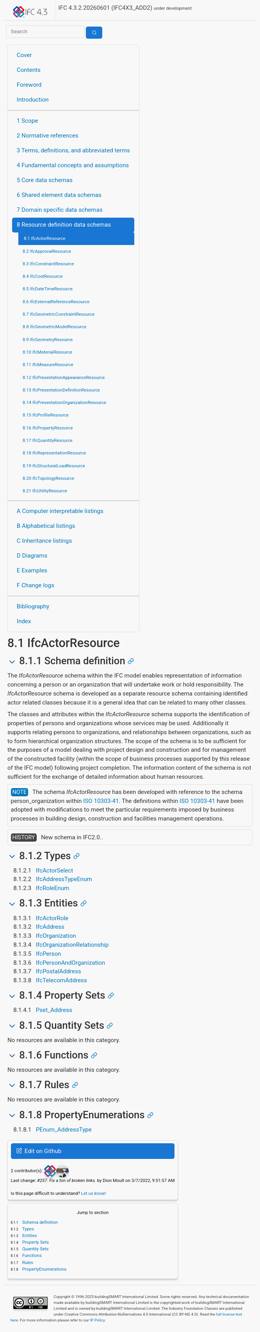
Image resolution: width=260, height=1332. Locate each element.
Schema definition (39, 1222)
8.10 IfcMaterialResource (47, 352)
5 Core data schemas (45, 180)
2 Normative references (47, 135)
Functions (31, 1255)
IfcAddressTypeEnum (64, 879)
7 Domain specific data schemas (60, 209)
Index (24, 621)
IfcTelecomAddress (61, 980)
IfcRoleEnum (52, 888)
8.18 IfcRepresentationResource (54, 453)
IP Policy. (97, 1320)
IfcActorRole (52, 918)
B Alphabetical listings (46, 525)
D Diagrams (32, 555)
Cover (24, 55)
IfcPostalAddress (58, 971)
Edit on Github (38, 1151)
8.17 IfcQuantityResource (48, 440)
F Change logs (35, 585)
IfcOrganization (56, 935)
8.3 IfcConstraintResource (48, 263)
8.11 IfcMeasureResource (48, 364)
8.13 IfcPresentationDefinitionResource (61, 390)
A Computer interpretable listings (60, 511)
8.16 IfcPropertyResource (48, 428)
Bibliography (33, 606)
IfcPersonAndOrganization (70, 962)
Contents (29, 69)
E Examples (32, 570)
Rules (27, 1262)
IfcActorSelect (54, 870)
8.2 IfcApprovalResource (47, 251)
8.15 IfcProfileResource (46, 415)
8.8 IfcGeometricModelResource (54, 326)
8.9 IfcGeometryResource (48, 339)
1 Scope (27, 120)
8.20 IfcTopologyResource (48, 478)
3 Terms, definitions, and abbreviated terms (73, 150)
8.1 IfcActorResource (44, 238)
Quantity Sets (34, 1249)
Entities (29, 1235)
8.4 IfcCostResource (43, 276)
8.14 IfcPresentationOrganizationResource (64, 402)
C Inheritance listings (44, 540)
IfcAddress (50, 926)
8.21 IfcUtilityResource (45, 490)
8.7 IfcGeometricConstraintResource (58, 314)
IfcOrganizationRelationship (72, 944)
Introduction (33, 99)
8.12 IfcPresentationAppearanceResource (64, 377)
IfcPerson (48, 953)
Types (27, 1229)
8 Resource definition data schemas (64, 224)
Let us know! (93, 1193)
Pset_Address (54, 1010)
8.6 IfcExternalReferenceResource (56, 301)
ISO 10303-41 (101, 801)
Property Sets (35, 1242)
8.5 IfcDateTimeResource (48, 288)
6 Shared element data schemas (59, 194)
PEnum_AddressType (64, 1129)
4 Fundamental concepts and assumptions (73, 165)
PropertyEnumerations (43, 1269)
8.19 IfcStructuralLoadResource (54, 465)
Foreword (29, 84)
